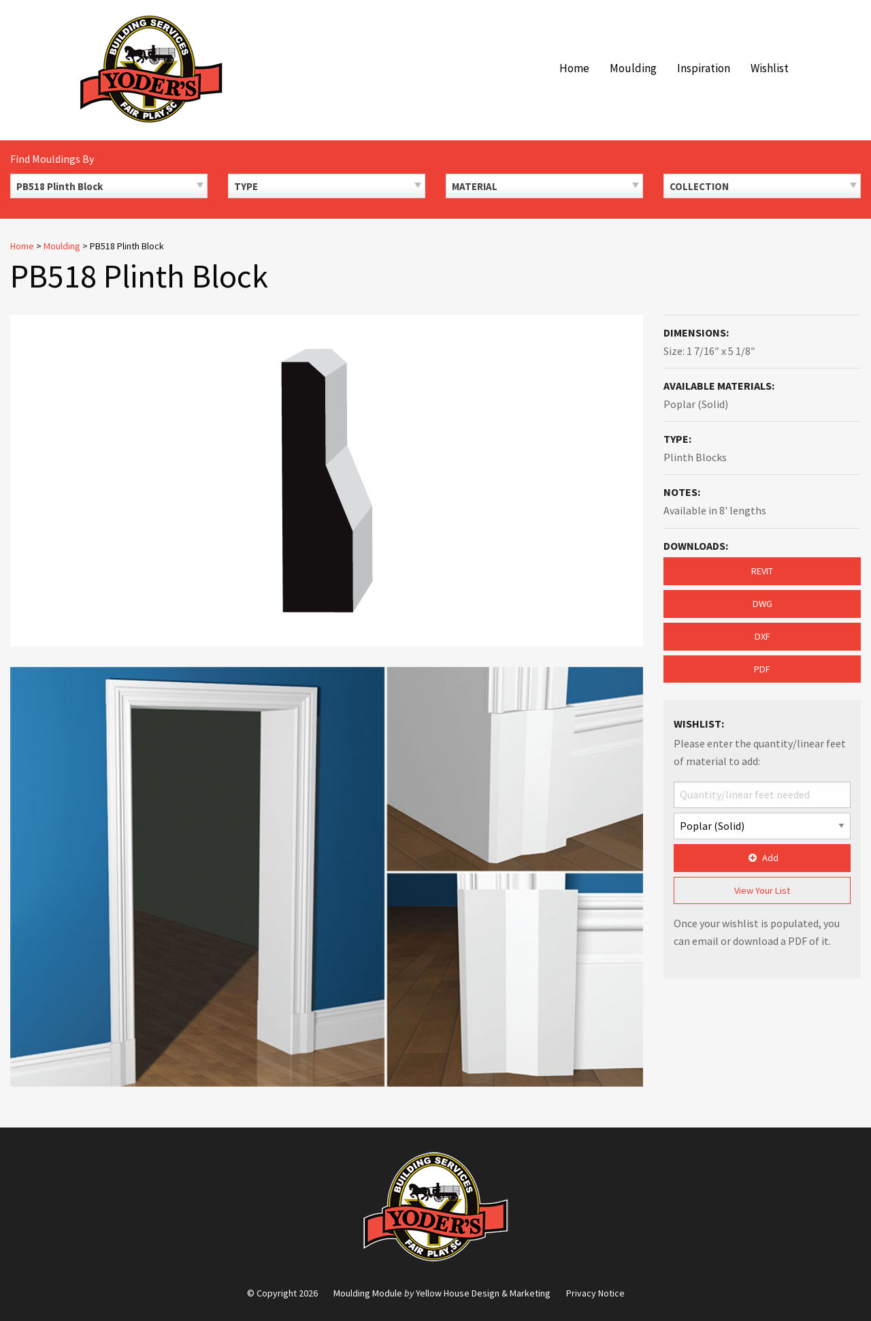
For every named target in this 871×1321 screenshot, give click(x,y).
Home (574, 68)
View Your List (762, 890)
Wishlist (770, 68)
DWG (762, 603)
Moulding (633, 68)
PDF (762, 669)
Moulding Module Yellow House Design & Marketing (441, 1293)
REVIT (762, 571)
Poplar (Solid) (695, 404)
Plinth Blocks (695, 457)
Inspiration (703, 68)
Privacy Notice (595, 1293)
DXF (762, 636)
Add (762, 858)
